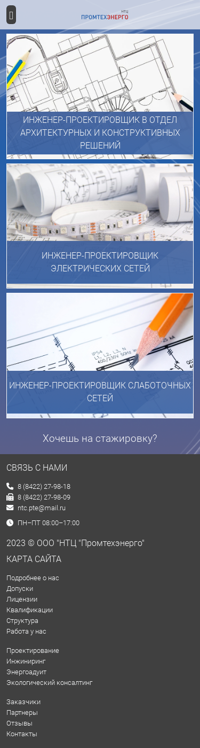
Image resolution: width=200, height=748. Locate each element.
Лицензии (21, 599)
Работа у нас (26, 631)
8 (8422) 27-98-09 (38, 497)
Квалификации (29, 610)
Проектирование (32, 650)
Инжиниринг (25, 661)
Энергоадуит (26, 672)
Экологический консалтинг (49, 683)
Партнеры (22, 712)
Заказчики (23, 702)
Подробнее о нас (32, 578)
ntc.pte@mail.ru (36, 508)
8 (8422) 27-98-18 (38, 486)
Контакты (21, 734)
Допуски (19, 589)
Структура (22, 621)
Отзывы (19, 723)
